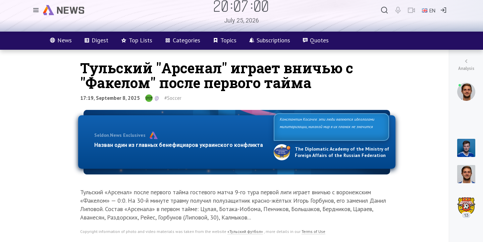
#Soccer (172, 98)
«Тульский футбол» (245, 231)
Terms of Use (313, 231)
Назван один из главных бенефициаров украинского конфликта (178, 145)
